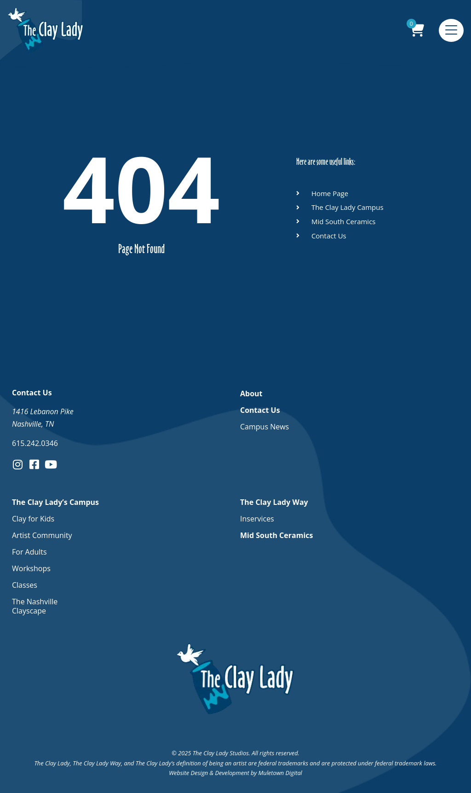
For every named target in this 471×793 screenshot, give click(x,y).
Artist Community (42, 535)
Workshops (31, 568)
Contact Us (262, 410)
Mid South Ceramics (276, 535)
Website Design (188, 773)
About (251, 393)
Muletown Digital (280, 773)
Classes (24, 585)
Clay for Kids (33, 519)
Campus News (264, 427)
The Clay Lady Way (276, 502)
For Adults (29, 552)
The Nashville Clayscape (34, 606)
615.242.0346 (35, 443)
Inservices (257, 519)
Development (232, 773)
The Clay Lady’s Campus (57, 502)
